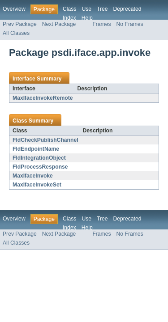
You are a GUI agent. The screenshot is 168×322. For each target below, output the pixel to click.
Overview (14, 9)
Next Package (59, 24)
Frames (101, 24)
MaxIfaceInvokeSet (37, 185)
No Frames (129, 24)
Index (69, 18)
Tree (102, 9)
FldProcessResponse (40, 167)
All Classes (16, 33)
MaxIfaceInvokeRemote (43, 98)
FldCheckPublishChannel (45, 140)
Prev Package (20, 24)
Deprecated (127, 9)
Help (87, 18)
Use (86, 9)
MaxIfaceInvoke (33, 176)
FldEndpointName (36, 149)
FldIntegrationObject (39, 158)
